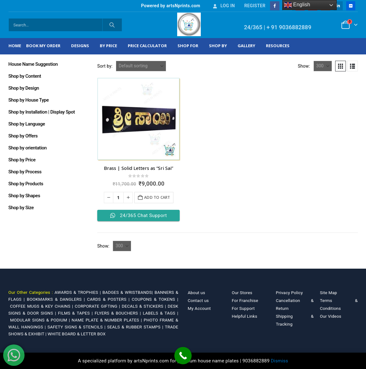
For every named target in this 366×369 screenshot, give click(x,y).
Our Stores (242, 292)
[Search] (112, 25)
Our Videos (330, 316)
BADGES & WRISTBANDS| (129, 292)
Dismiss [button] (279, 361)
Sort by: (105, 66)
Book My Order (43, 45)
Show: (304, 66)
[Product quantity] (118, 197)
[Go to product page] (138, 119)
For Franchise (245, 300)
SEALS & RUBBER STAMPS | (136, 326)
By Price (108, 45)
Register (254, 5)
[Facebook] (274, 5)
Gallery (246, 45)
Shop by (218, 45)
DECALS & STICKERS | (145, 306)
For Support (243, 308)
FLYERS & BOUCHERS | (119, 313)
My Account (199, 308)
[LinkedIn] (338, 5)
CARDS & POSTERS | (109, 299)
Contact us (198, 300)
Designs (80, 45)
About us (196, 292)
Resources (278, 45)
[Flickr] (350, 5)
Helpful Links (244, 316)
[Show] (322, 66)
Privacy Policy (289, 292)
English (297, 5)
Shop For (187, 45)
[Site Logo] (189, 24)
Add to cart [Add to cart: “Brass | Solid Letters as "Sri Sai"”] (157, 197)
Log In (223, 5)
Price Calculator (147, 45)
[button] (340, 66)
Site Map (328, 292)
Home (14, 45)
